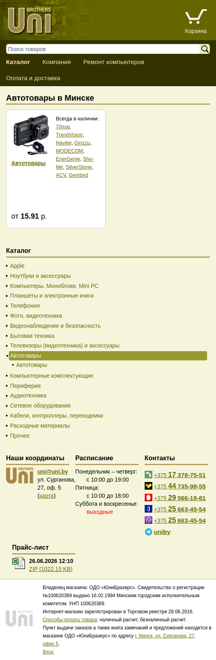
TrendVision (69, 135)
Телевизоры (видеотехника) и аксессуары (65, 345)
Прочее (19, 435)
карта (46, 495)
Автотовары (31, 365)
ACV (61, 175)
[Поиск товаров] (107, 49)
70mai (63, 127)
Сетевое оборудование (40, 405)
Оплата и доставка (33, 77)
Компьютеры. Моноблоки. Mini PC (54, 286)
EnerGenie (68, 159)
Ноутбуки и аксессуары (40, 276)
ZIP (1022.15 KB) (51, 569)
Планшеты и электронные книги (51, 295)
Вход (48, 652)
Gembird (78, 175)
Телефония (24, 305)
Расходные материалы (40, 425)
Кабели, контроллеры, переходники (56, 415)
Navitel (64, 143)
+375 (180, 475)
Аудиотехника (28, 395)
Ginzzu (82, 143)
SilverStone (78, 167)
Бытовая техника (32, 336)
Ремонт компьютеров (113, 61)
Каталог (18, 61)
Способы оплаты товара (70, 620)
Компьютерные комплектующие (51, 375)
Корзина (195, 31)
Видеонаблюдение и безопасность (55, 326)
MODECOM (69, 151)
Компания (56, 61)
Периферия (25, 386)
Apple (17, 266)
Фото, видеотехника (36, 315)
